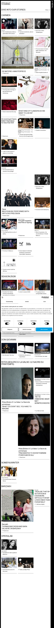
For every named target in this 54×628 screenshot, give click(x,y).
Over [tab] (44, 301)
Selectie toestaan (27, 329)
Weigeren (10, 329)
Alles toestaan (44, 329)
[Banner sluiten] (51, 297)
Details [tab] (27, 301)
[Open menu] (52, 4)
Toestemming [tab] (9, 301)
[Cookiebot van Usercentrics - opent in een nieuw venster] (42, 297)
